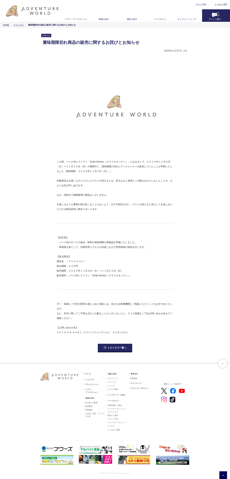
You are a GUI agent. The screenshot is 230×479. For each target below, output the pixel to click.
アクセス (111, 426)
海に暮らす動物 (91, 403)
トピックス (18, 25)
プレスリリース (92, 384)
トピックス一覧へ (116, 347)
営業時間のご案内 (115, 405)
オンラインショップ (187, 19)
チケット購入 (215, 19)
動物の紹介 (104, 19)
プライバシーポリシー (139, 388)
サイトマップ (136, 383)
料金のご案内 (113, 415)
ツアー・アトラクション (76, 19)
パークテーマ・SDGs (116, 395)
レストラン (112, 382)
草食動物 (88, 410)
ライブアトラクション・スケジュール (117, 410)
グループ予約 (201, 4)
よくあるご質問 (221, 4)
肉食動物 (88, 406)
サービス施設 (113, 389)
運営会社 (134, 374)
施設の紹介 (132, 19)
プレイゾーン (113, 378)
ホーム (88, 374)
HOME (6, 25)
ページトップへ (222, 363)
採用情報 (133, 378)
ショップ (111, 386)
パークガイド (160, 19)
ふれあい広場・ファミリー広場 (95, 414)
